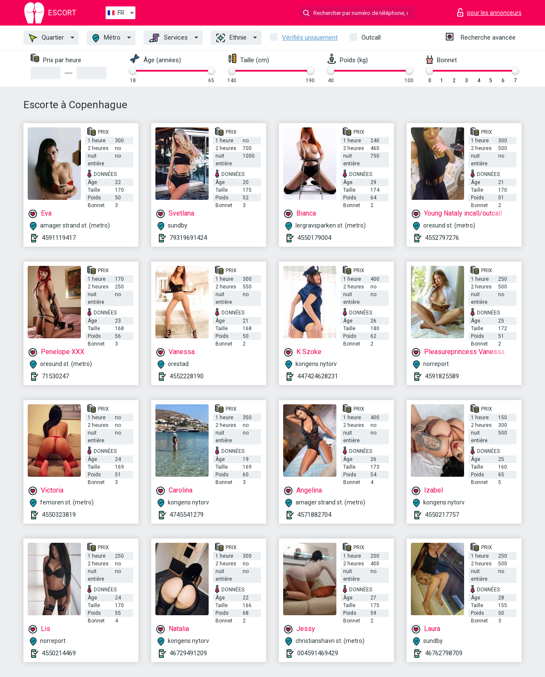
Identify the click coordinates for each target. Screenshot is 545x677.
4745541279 (186, 515)
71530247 (55, 376)
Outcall (371, 37)
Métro (106, 38)
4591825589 (442, 376)
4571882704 (314, 515)
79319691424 (188, 238)
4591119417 (59, 238)
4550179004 (314, 238)
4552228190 (186, 376)
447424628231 (317, 376)
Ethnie (231, 38)
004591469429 (317, 653)
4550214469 (59, 653)
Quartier (46, 38)
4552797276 (442, 238)
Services (168, 38)
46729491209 (188, 653)
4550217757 (442, 515)
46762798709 (443, 653)
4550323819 (59, 515)
